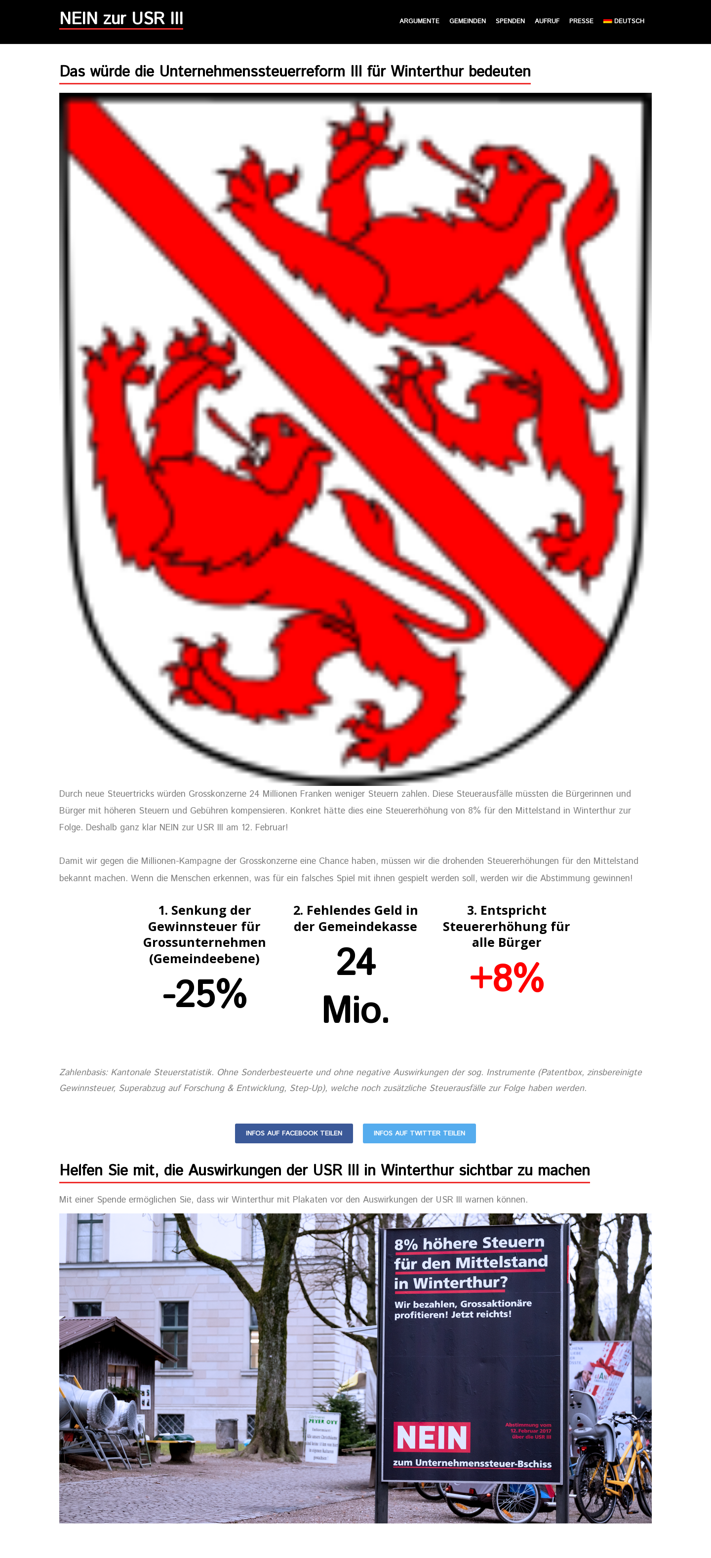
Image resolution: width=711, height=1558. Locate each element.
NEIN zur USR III (121, 22)
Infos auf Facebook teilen (294, 1133)
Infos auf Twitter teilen (419, 1133)
